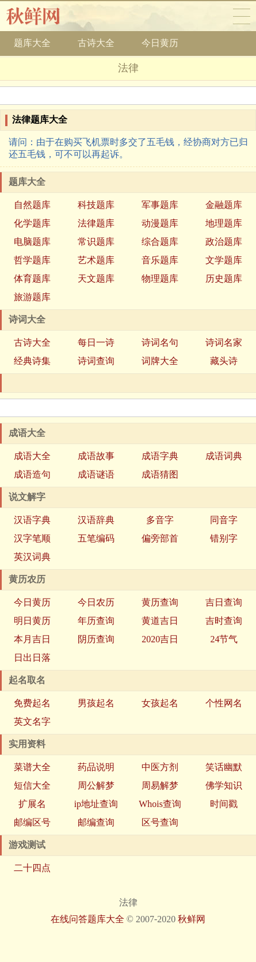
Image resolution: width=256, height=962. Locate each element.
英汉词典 (32, 557)
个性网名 (223, 703)
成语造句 (32, 474)
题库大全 (32, 43)
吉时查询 (223, 621)
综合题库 (160, 242)
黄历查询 (160, 602)
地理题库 (223, 223)
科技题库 (96, 205)
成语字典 (160, 456)
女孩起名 (160, 703)
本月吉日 (32, 639)
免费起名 (32, 703)
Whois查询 (160, 804)
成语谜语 (96, 474)
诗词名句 (160, 342)
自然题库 (32, 205)
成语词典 (223, 456)
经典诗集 (32, 361)
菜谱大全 (32, 767)
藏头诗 (224, 361)
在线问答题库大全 (87, 919)
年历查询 (96, 621)
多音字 (160, 520)
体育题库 (32, 278)
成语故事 (96, 456)
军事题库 (160, 205)
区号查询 (160, 822)
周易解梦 (160, 785)
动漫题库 (160, 223)
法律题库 (96, 223)
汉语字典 (32, 520)
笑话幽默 (223, 767)
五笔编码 (96, 538)
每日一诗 (96, 342)
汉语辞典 (96, 520)
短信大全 (32, 785)
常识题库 (96, 242)
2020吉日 (160, 639)
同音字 (224, 520)
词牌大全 (160, 361)
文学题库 (223, 260)
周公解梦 (96, 785)
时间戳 (224, 804)
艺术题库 (96, 260)
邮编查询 (96, 822)
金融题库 (223, 205)
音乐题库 (160, 260)
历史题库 (223, 278)
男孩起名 (96, 703)
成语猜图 (160, 474)
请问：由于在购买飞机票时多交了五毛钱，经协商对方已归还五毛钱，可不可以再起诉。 (128, 148)
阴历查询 (96, 639)
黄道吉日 (160, 621)
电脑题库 (32, 242)
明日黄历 (32, 621)
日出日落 (32, 657)
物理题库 (160, 278)
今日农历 (96, 602)
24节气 (224, 639)
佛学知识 (223, 785)
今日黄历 (160, 43)
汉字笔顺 (32, 538)
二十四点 (32, 868)
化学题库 (32, 223)
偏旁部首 (160, 538)
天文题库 (96, 278)
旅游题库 (32, 297)
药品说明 (96, 767)
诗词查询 (96, 361)
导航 (241, 16)
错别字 (224, 538)
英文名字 (32, 721)
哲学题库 (32, 260)
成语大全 (32, 456)
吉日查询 (223, 602)
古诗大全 (96, 43)
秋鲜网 (42, 16)
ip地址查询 (96, 804)
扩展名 (32, 804)
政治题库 (223, 242)
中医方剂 (160, 767)
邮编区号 (32, 822)
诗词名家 (223, 342)
